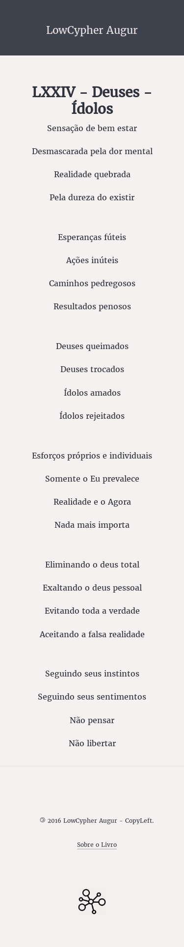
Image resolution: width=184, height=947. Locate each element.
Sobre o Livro (97, 844)
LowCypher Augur (92, 29)
